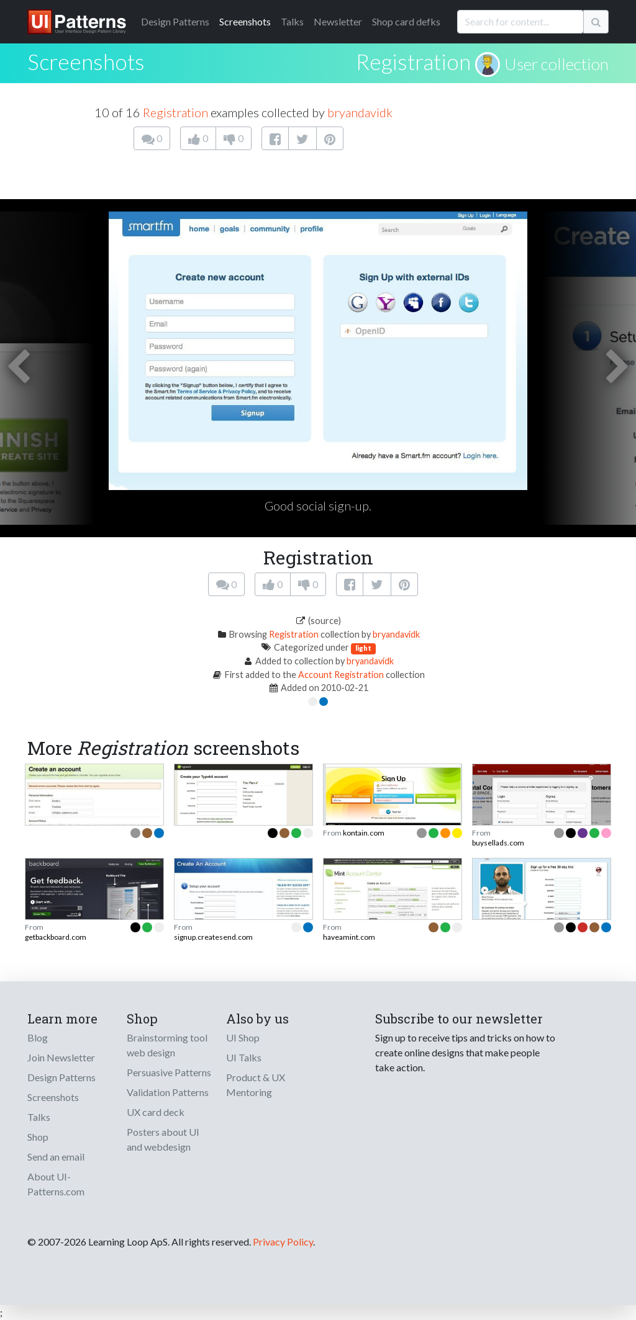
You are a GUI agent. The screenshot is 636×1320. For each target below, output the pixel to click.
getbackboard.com (55, 937)
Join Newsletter (61, 1057)
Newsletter (338, 21)
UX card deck (155, 1112)
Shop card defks (406, 21)
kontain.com (363, 832)
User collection (556, 64)
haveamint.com (349, 937)
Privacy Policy (283, 1241)
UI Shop (243, 1037)
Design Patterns (61, 1077)
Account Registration (341, 674)
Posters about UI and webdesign (163, 1139)
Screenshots (245, 21)
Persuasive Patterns (169, 1072)
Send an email (55, 1156)
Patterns (175, 21)
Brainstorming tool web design (167, 1045)
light (363, 648)
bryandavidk (360, 112)
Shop (37, 1137)
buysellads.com (498, 842)
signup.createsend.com (213, 937)
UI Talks (243, 1057)
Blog (37, 1037)
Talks (292, 21)
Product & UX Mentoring (255, 1084)
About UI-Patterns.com (55, 1184)
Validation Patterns (168, 1092)
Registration (413, 61)
